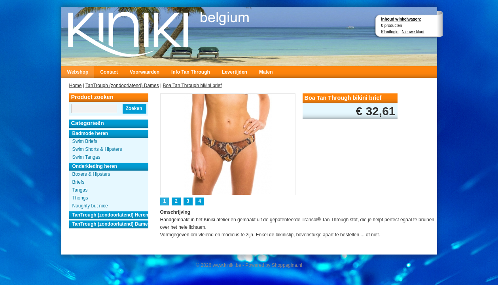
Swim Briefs (84, 141)
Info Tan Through (190, 72)
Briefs (78, 182)
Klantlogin (390, 32)
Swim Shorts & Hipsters (97, 149)
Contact (109, 72)
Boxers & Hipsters (91, 174)
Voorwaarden (144, 72)
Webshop (78, 72)
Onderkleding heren (94, 166)
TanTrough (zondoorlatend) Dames (122, 85)
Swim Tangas (86, 157)
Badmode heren (90, 133)
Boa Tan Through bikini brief (192, 85)
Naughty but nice (90, 206)
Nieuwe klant (413, 32)
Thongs (80, 198)
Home (75, 85)
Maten (266, 72)
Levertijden (234, 72)
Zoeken (133, 108)
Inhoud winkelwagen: (401, 19)
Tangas (80, 190)
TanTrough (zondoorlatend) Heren (110, 215)
